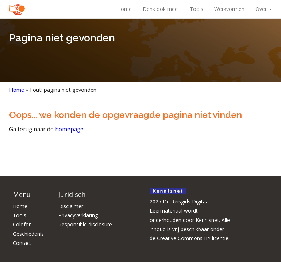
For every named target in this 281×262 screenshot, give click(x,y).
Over (263, 8)
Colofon (22, 224)
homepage (69, 129)
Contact (22, 242)
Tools (196, 8)
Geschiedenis (28, 233)
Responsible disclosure (85, 224)
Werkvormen (229, 8)
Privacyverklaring (78, 215)
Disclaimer (70, 206)
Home (124, 8)
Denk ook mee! (161, 8)
